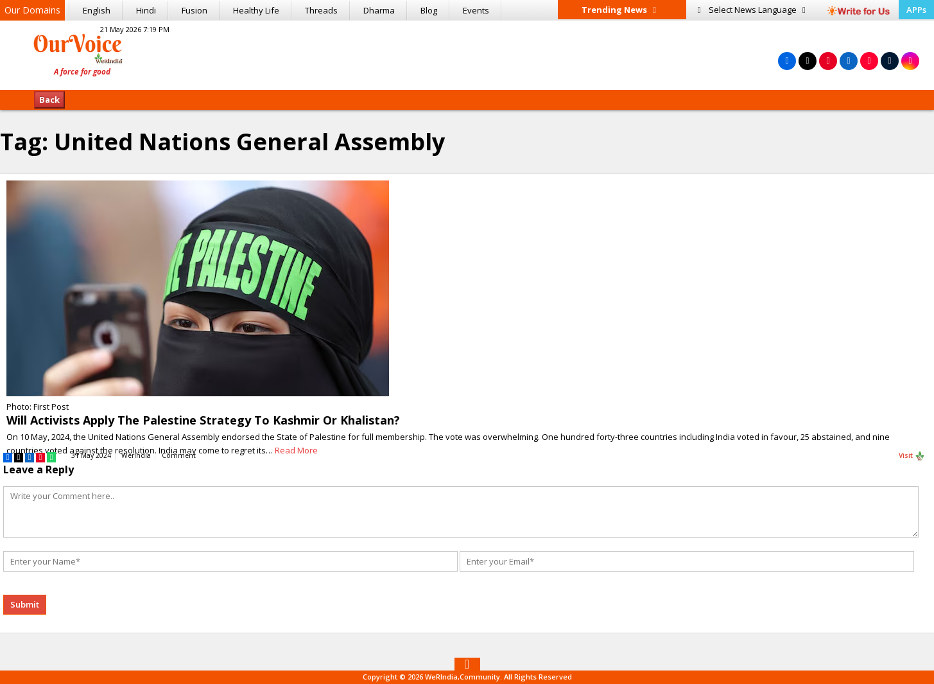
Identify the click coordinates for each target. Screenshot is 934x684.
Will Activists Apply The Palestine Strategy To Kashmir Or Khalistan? (203, 420)
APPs (916, 9)
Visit (912, 456)
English (96, 10)
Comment (179, 455)
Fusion (194, 10)
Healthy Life (256, 10)
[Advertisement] (467, 53)
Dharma (379, 10)
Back (49, 99)
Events (476, 10)
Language (751, 9)
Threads (321, 10)
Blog (428, 10)
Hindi (146, 10)
